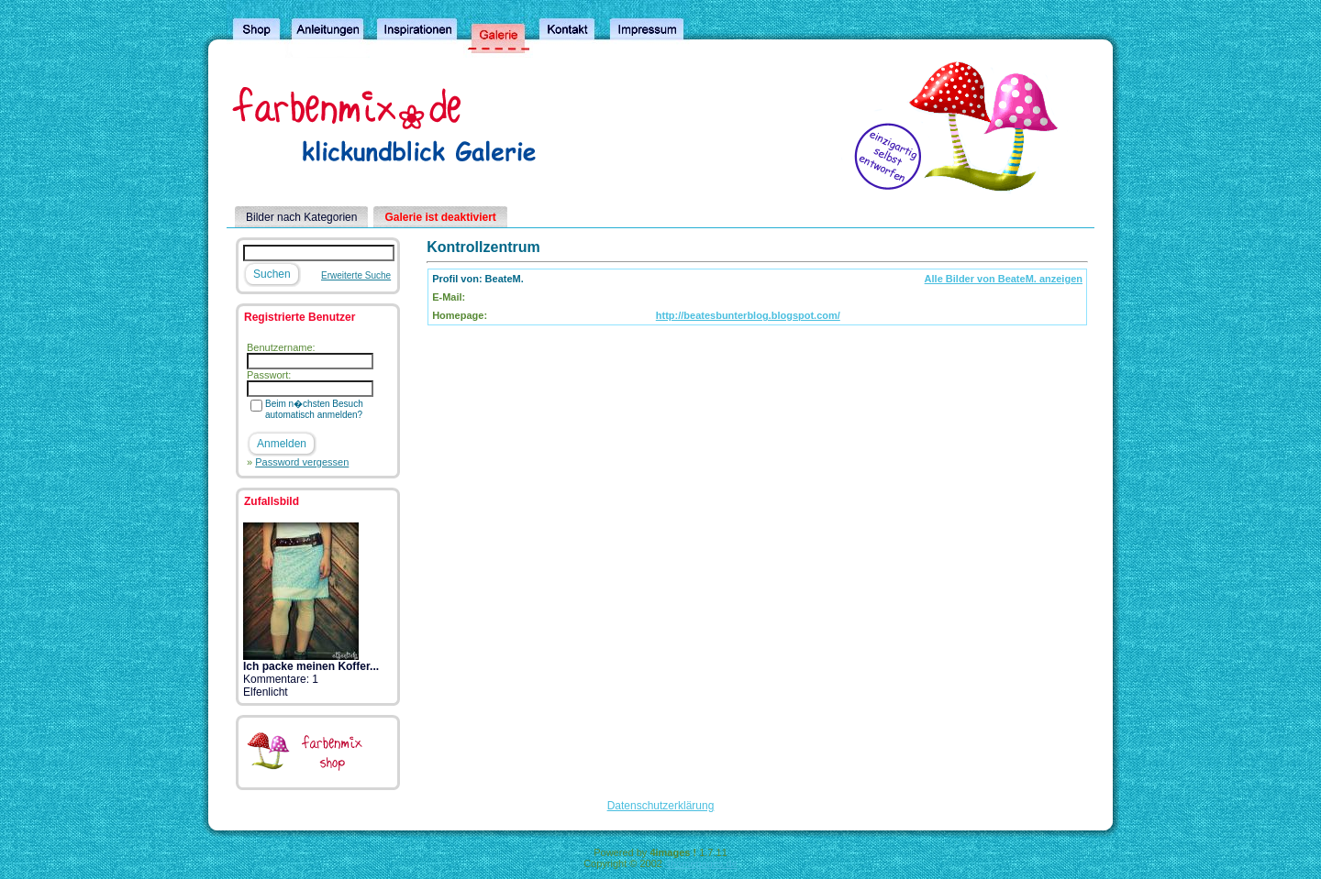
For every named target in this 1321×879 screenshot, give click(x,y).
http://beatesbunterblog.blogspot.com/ (748, 315)
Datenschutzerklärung (661, 805)
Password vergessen (302, 461)
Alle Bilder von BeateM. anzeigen (1003, 278)
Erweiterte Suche (356, 275)
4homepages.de (701, 863)
